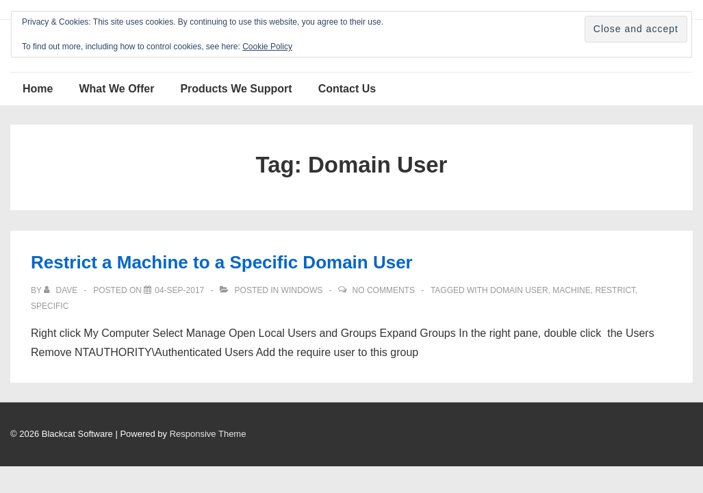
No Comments (384, 290)
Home (38, 88)
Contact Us (347, 88)
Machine (571, 290)
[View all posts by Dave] (61, 290)
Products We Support (236, 88)
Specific (49, 306)
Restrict (615, 290)
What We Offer (116, 88)
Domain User (519, 290)
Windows (302, 290)
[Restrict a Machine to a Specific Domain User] (179, 290)
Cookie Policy (267, 46)
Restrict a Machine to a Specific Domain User (222, 262)
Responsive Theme (208, 434)
